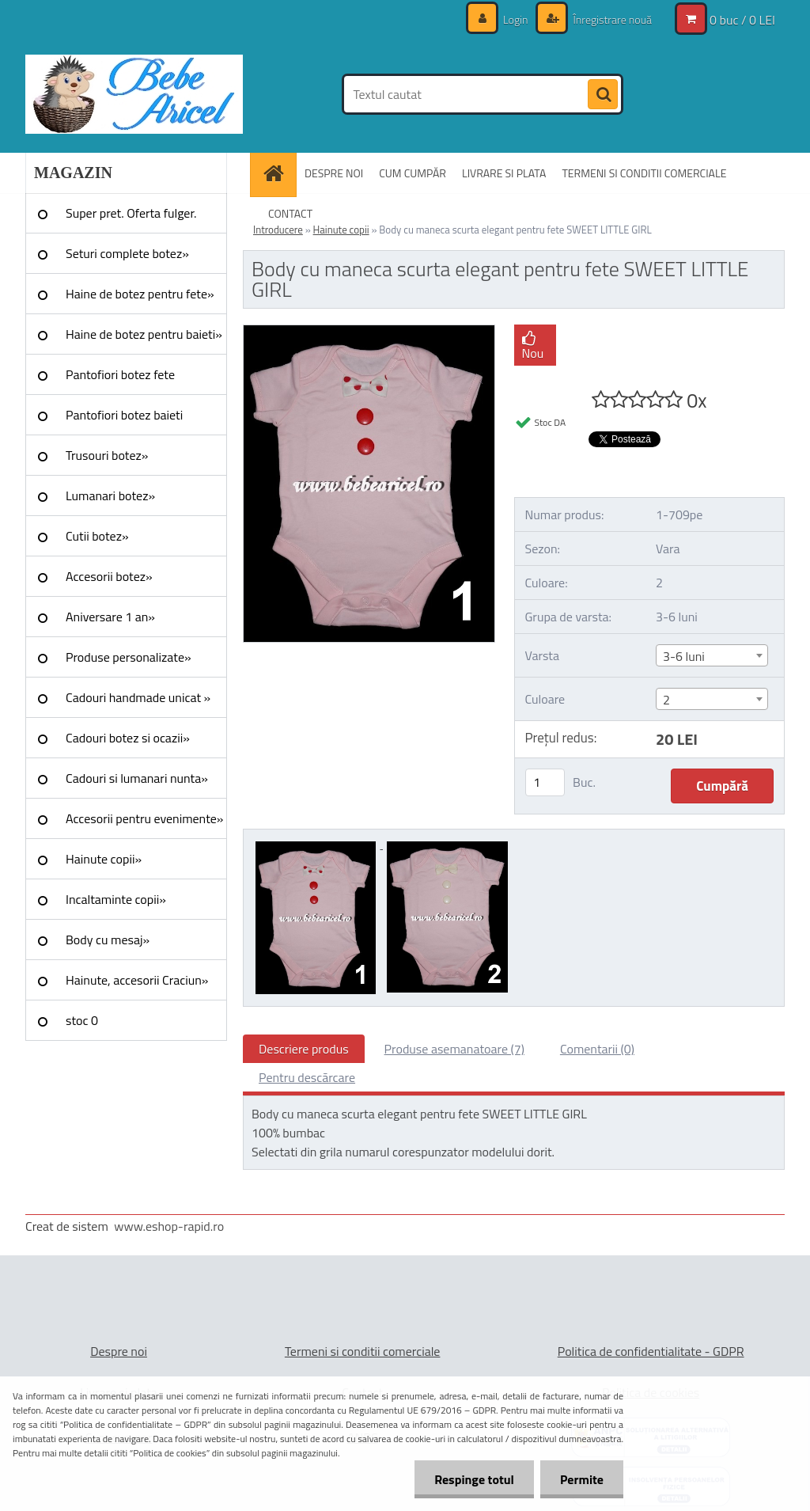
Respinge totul (474, 1479)
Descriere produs (304, 1048)
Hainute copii (341, 229)
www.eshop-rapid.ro (169, 1226)
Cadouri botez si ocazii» (128, 737)
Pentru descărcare (307, 1077)
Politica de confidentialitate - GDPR (651, 1351)
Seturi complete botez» (127, 253)
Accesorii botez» (109, 576)
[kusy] (545, 782)
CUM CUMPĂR (412, 173)
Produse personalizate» (128, 656)
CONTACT (290, 213)
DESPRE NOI (334, 173)
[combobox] (712, 655)
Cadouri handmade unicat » (138, 697)
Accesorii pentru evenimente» (144, 818)
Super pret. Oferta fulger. (131, 212)
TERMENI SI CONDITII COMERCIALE (644, 173)
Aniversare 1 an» (110, 616)
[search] (603, 95)
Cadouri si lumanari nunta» (137, 778)
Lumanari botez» (110, 495)
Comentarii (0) (597, 1048)
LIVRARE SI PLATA (504, 173)
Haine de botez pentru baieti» (144, 334)
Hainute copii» (104, 858)
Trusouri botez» (107, 455)
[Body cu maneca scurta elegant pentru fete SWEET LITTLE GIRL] (369, 331)
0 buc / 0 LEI (742, 19)
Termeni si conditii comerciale (363, 1351)
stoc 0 (82, 1020)
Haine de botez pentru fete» (140, 293)
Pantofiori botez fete (120, 374)
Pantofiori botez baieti (124, 414)
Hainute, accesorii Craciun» (137, 979)
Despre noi (118, 1351)
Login (516, 19)
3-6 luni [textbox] (684, 656)
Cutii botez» (97, 535)
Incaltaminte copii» (116, 899)
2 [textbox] (666, 699)
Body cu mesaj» (108, 939)
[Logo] (134, 94)
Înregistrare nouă (611, 19)
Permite (582, 1479)
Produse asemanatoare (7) (454, 1048)
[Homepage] (278, 173)
